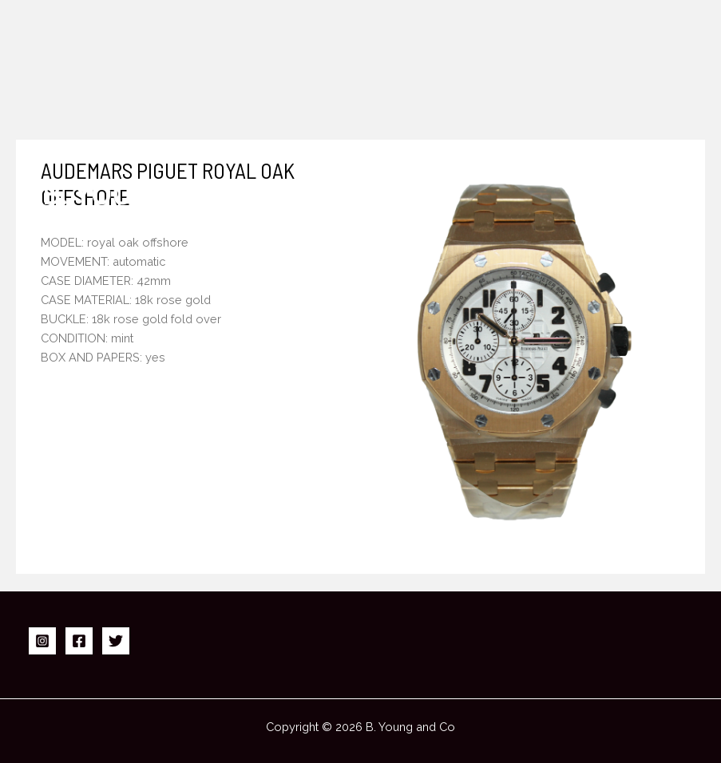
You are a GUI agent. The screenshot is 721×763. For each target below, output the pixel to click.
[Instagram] (42, 640)
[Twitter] (115, 640)
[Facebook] (79, 640)
